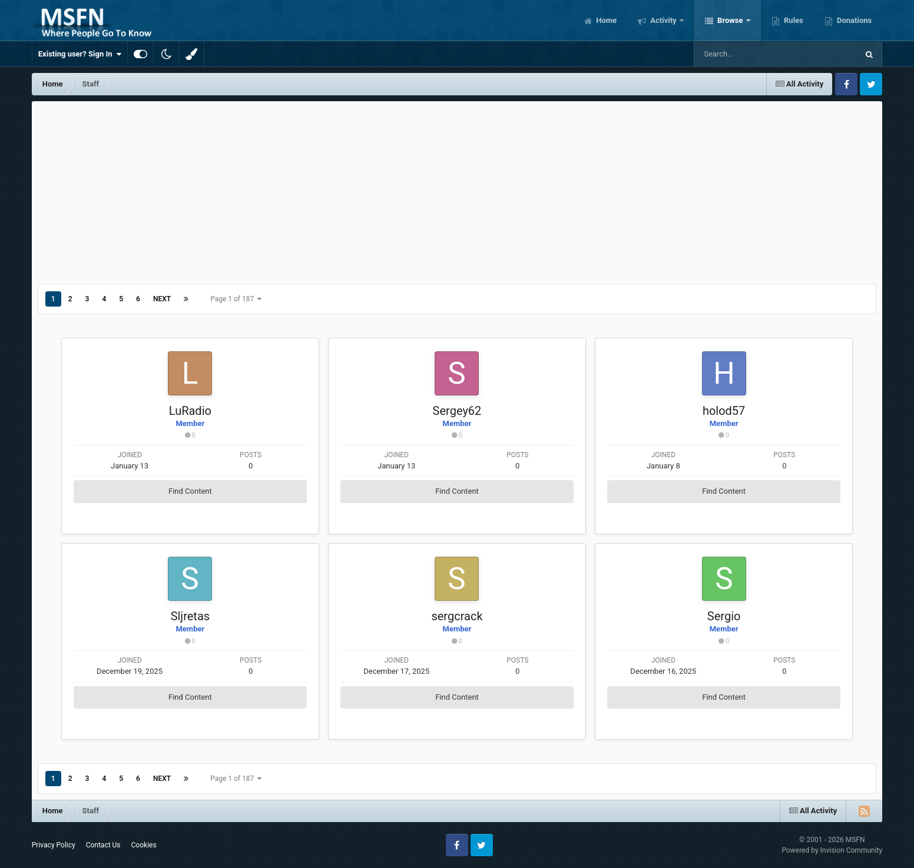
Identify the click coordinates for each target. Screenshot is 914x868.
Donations (853, 20)
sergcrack (456, 616)
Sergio (724, 616)
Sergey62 (457, 411)
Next (162, 299)
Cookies (144, 845)
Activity (663, 20)
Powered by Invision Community (831, 850)
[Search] (746, 54)
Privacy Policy (53, 845)
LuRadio (190, 411)
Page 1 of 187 (235, 299)
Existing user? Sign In (79, 54)
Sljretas (190, 616)
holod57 (724, 411)
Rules (792, 20)
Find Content (190, 491)
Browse (730, 20)
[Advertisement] (457, 189)
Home (605, 20)
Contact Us (103, 845)
